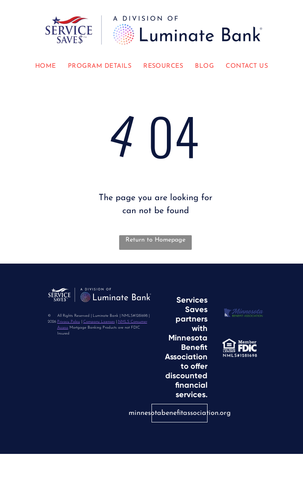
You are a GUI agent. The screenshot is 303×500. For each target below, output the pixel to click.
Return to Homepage (155, 240)
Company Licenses (99, 322)
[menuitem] (45, 66)
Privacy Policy (68, 322)
